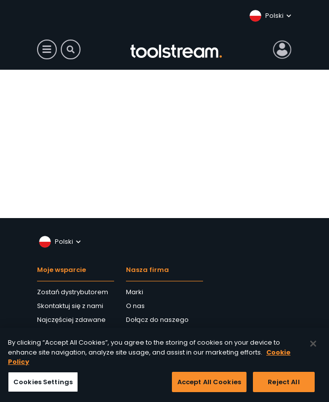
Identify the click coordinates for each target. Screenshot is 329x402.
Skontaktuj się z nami (70, 306)
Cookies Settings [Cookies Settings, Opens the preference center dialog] (43, 384)
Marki (134, 292)
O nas (135, 306)
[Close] (313, 346)
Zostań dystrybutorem (72, 292)
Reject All (283, 384)
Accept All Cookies (209, 384)
